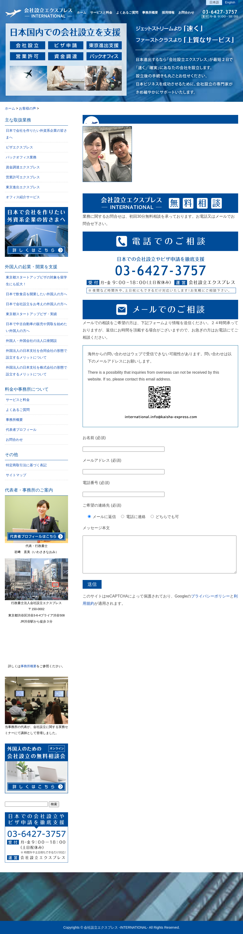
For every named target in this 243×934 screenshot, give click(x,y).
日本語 (214, 2)
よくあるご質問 (127, 12)
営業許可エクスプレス (23, 177)
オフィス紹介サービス (23, 197)
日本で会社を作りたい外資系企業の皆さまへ (36, 134)
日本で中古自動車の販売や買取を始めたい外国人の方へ (36, 327)
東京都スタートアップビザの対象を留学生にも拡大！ (36, 280)
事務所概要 (150, 12)
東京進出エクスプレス (23, 187)
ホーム (81, 12)
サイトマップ (16, 475)
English (230, 2)
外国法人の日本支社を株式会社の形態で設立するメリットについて (36, 370)
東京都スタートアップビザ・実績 (31, 314)
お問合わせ (186, 12)
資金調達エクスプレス (23, 167)
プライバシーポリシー (210, 603)
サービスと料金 (101, 12)
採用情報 (168, 12)
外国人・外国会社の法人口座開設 (31, 341)
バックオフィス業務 (21, 157)
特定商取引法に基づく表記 (26, 465)
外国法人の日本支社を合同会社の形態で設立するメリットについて (36, 354)
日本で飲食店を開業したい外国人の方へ (36, 294)
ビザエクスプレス (19, 147)
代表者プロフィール (21, 430)
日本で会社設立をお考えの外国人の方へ (36, 304)
